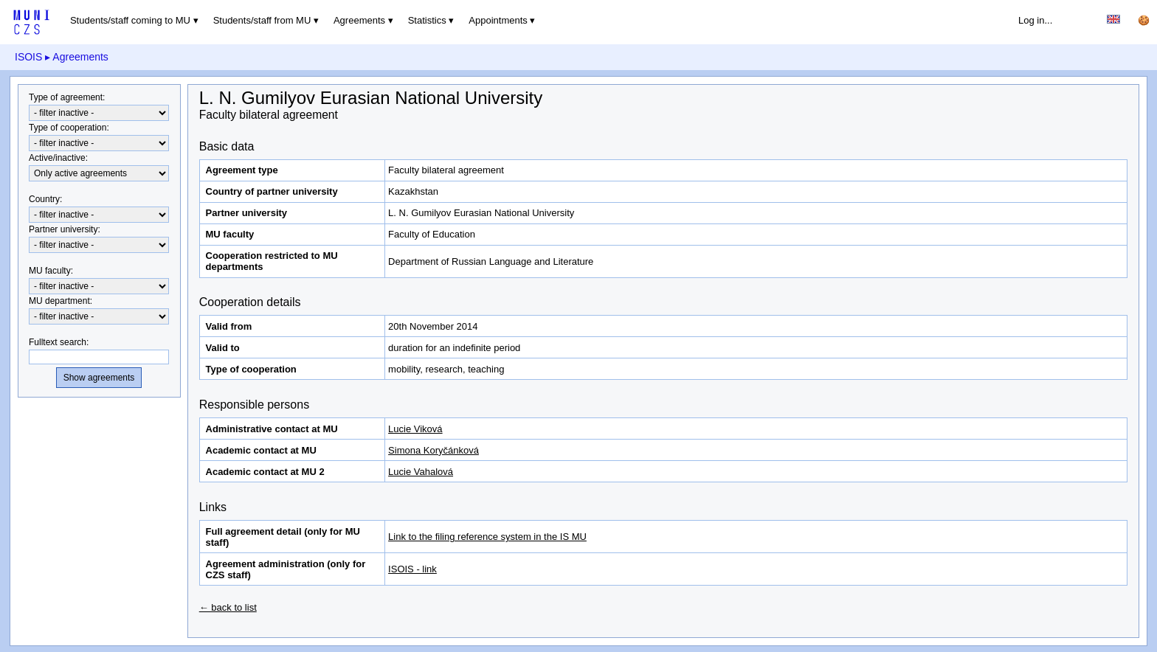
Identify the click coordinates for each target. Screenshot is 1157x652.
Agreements (359, 20)
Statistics (427, 20)
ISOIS (28, 57)
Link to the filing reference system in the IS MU (487, 536)
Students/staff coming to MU (130, 20)
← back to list (228, 607)
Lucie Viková (415, 428)
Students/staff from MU (262, 20)
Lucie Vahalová (420, 471)
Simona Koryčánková (433, 450)
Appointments (498, 20)
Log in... (1035, 20)
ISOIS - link (412, 569)
